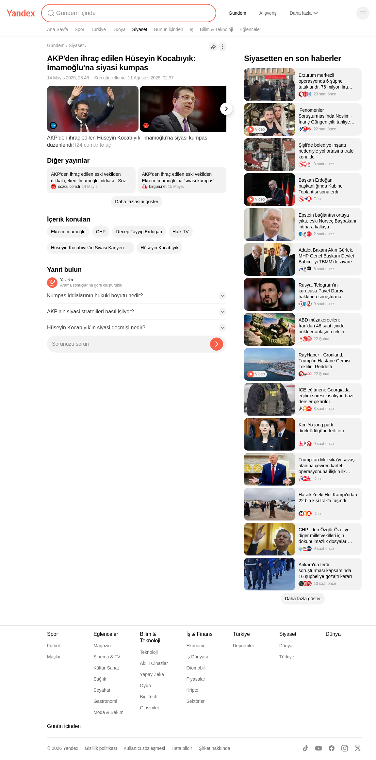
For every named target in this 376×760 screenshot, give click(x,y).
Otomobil (195, 667)
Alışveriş (268, 13)
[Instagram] (344, 748)
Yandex (70, 748)
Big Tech (148, 696)
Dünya (118, 29)
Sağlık (99, 679)
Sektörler (195, 701)
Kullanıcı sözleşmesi (144, 748)
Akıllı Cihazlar (154, 663)
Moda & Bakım (108, 712)
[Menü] (362, 13)
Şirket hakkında (214, 748)
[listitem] (91, 180)
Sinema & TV (106, 656)
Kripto (192, 690)
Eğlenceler (250, 29)
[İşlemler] (222, 46)
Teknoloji (148, 652)
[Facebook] (331, 748)
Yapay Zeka (152, 674)
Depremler (243, 645)
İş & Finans (199, 634)
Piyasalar (195, 679)
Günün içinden (168, 29)
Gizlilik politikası (101, 748)
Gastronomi (105, 701)
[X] (358, 748)
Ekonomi (195, 645)
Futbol (53, 645)
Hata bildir (182, 748)
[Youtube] (318, 748)
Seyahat (101, 690)
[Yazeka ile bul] (216, 344)
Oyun (145, 685)
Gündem (237, 13)
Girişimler (149, 707)
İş (191, 29)
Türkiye (98, 29)
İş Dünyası (197, 656)
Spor (80, 29)
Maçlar (54, 656)
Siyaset (139, 29)
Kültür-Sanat (106, 667)
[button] (136, 298)
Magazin (102, 645)
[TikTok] (305, 748)
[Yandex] (21, 13)
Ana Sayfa (57, 29)
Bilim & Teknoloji (216, 29)
